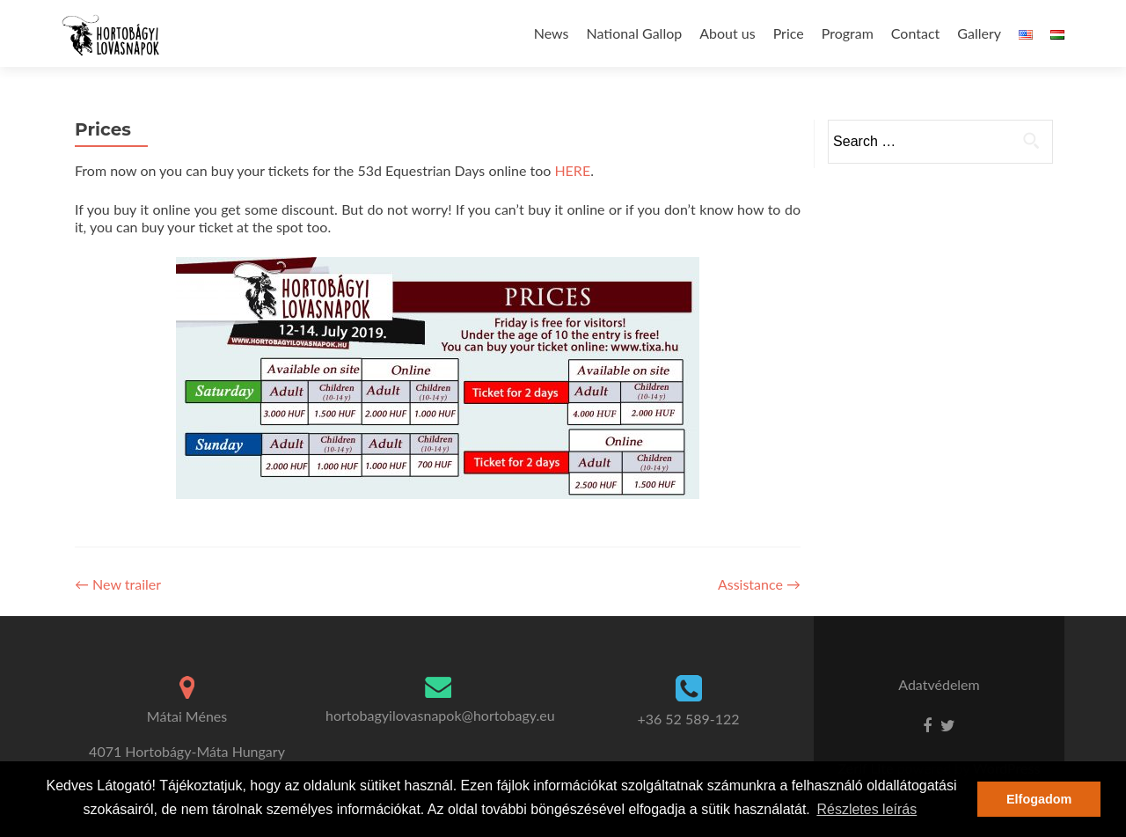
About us (727, 33)
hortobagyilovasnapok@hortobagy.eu (440, 715)
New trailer (118, 584)
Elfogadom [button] (1038, 799)
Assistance (759, 584)
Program (848, 33)
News (551, 33)
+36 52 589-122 (688, 718)
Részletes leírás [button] (866, 809)
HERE (572, 170)
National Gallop (635, 33)
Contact (915, 33)
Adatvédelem (938, 684)
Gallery (979, 33)
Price (788, 33)
